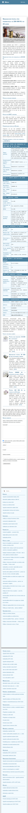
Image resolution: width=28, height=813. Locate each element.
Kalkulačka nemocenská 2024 (10, 764)
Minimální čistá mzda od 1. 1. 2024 (11, 686)
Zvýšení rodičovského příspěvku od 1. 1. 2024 (13, 734)
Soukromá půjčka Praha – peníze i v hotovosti (13, 620)
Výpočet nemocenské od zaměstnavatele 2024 (13, 761)
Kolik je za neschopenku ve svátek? (11, 769)
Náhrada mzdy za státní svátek (10, 665)
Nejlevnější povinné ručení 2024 (10, 536)
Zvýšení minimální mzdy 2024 (9, 689)
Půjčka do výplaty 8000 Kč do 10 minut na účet (13, 606)
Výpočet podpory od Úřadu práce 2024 (12, 699)
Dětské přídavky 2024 (8, 747)
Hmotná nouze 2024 (7, 723)
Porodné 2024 (6, 720)
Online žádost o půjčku (10, 411)
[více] (13, 353)
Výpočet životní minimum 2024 (10, 726)
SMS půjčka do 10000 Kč (21, 416)
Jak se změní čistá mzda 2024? (10, 670)
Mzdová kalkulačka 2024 (8, 673)
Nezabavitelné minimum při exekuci (11, 511)
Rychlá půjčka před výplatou (11, 416)
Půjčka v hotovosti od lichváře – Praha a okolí (13, 622)
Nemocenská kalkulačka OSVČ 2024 (11, 767)
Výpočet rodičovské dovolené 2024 (11, 739)
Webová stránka (6, 456)
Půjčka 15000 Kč (18, 412)
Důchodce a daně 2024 (8, 793)
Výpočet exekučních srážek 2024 (10, 509)
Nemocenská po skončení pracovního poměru (13, 772)
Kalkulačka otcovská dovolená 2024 (11, 745)
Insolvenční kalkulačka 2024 (9, 522)
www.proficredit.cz (17, 317)
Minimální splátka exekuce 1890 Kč (11, 500)
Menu (7, 2)
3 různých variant (8, 75)
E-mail (4, 451)
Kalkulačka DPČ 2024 (8, 659)
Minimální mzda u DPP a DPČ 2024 (11, 684)
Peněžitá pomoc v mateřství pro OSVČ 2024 (13, 742)
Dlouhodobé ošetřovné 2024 (9, 756)
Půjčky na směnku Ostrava (9, 614)
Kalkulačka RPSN (7, 538)
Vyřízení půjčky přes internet (16, 417)
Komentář (5, 427)
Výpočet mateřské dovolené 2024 (10, 737)
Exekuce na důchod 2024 (8, 506)
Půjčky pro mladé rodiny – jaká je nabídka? (13, 609)
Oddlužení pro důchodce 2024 (10, 528)
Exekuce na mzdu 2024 (8, 503)
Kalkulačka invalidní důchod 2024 (10, 791)
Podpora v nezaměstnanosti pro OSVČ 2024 (13, 702)
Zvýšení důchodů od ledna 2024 (10, 788)
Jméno (5, 447)
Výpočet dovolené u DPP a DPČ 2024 (11, 782)
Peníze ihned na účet (18, 411)
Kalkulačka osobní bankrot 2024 (10, 525)
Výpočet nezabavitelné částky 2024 (11, 498)
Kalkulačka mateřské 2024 (9, 731)
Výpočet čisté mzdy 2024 (8, 654)
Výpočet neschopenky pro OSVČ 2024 (12, 802)
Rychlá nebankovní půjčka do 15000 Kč (13, 415)
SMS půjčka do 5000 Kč (7, 417)
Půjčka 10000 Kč (11, 412)
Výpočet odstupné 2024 (8, 662)
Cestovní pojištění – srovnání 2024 (11, 533)
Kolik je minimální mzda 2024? (10, 667)
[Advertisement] (13, 11)
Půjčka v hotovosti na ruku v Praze (11, 625)
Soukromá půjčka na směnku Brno (11, 617)
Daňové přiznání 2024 (8, 675)
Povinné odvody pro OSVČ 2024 (10, 799)
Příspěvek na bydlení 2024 (9, 712)
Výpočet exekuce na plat (8, 514)
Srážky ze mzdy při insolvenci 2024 (11, 519)
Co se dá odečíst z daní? (8, 678)
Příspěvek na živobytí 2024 (9, 718)
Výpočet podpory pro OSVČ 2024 (10, 804)
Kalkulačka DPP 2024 (8, 656)
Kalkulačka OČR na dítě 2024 (9, 753)
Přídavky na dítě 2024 (8, 715)
